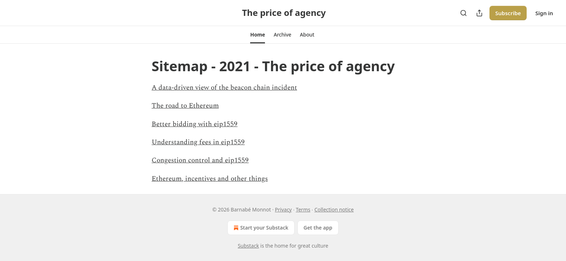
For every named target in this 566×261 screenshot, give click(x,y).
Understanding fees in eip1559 (198, 142)
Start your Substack (260, 228)
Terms (303, 209)
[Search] (463, 13)
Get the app (318, 227)
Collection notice (334, 209)
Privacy (283, 209)
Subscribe (508, 13)
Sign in (544, 13)
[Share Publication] (479, 13)
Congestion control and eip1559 (200, 160)
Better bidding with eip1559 (195, 124)
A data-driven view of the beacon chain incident (224, 87)
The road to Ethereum (185, 105)
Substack (248, 245)
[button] (257, 34)
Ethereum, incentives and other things (210, 179)
